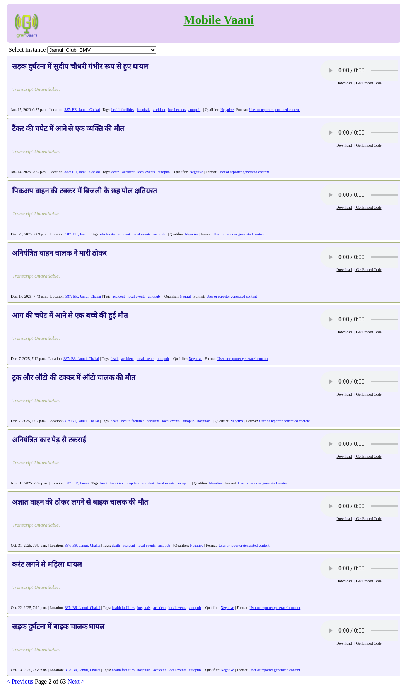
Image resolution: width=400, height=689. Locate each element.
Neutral (185, 296)
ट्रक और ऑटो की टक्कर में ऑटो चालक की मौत (73, 377)
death (115, 172)
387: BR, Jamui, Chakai (82, 109)
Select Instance (27, 49)
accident (159, 109)
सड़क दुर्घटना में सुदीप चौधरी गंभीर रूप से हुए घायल (80, 66)
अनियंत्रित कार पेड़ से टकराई (49, 440)
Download (344, 83)
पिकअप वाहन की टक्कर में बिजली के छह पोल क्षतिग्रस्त (84, 191)
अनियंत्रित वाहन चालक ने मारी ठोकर (59, 253)
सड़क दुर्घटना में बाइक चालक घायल (58, 626)
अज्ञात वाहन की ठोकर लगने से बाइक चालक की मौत (80, 502)
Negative (227, 109)
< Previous (20, 681)
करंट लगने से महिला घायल (47, 564)
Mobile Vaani (218, 20)
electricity (107, 234)
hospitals (143, 109)
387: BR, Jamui (77, 234)
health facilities (122, 109)
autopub (194, 109)
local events (177, 109)
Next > (75, 681)
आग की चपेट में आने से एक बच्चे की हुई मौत (70, 315)
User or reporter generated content (274, 109)
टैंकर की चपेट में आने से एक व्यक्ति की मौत (68, 128)
